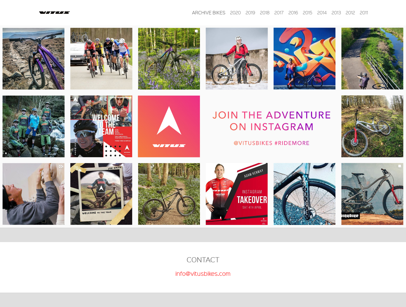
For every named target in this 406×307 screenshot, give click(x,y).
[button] (30, 126)
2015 (307, 12)
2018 (265, 12)
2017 (279, 12)
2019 (250, 12)
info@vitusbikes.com (203, 273)
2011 (364, 12)
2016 (293, 12)
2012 (350, 12)
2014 (322, 12)
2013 (336, 12)
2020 (235, 12)
